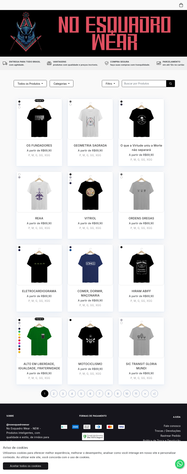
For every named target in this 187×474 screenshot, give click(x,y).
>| (154, 393)
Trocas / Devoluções (168, 430)
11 (136, 393)
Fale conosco (172, 425)
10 (126, 393)
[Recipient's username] (144, 83)
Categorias (60, 83)
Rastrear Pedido (171, 435)
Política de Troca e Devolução (162, 440)
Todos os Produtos (29, 83)
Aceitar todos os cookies (25, 465)
